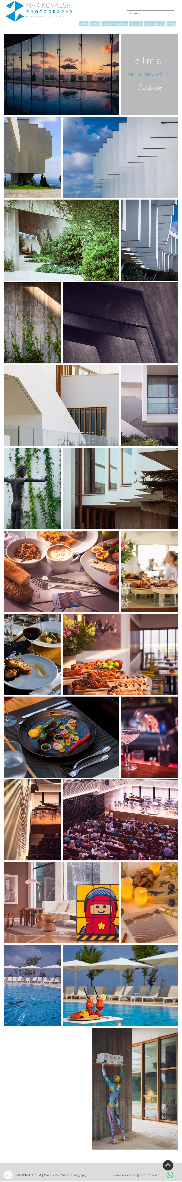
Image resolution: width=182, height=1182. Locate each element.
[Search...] (150, 14)
